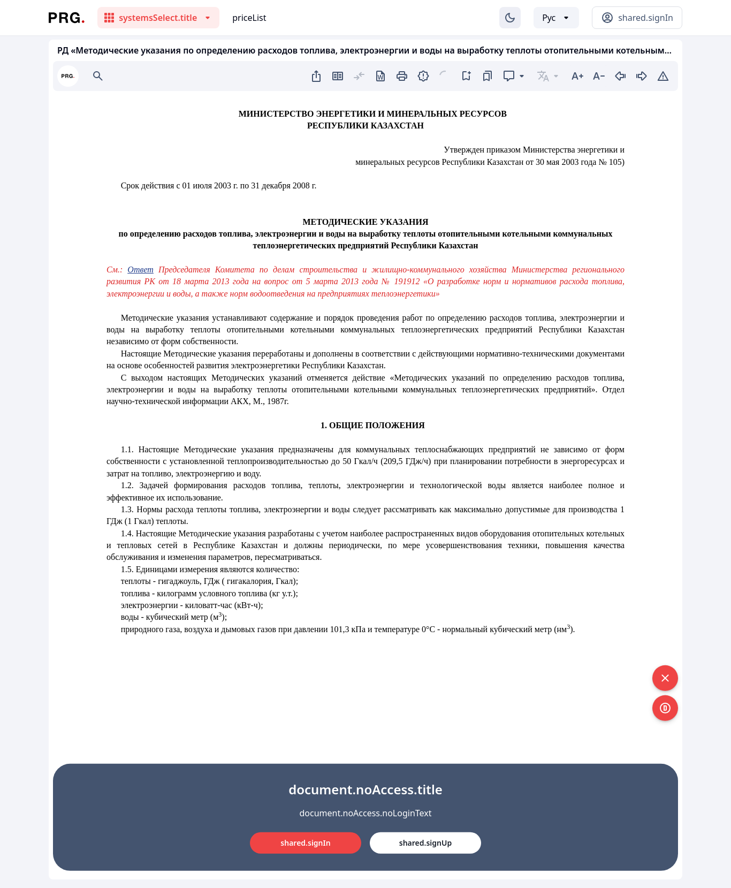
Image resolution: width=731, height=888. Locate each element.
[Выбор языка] (556, 17)
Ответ (140, 269)
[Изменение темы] (510, 17)
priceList (249, 18)
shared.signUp (425, 843)
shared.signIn (305, 843)
